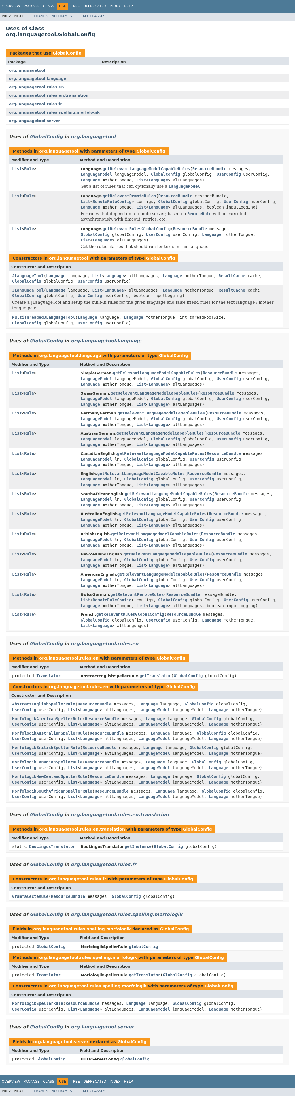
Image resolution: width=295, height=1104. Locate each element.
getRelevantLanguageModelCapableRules (146, 168)
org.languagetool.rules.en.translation (48, 95)
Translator (48, 675)
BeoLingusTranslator (52, 846)
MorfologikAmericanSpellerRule (47, 718)
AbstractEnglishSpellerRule (43, 704)
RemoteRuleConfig (112, 201)
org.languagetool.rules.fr (35, 104)
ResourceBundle (209, 168)
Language (90, 180)
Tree (75, 6)
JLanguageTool (28, 275)
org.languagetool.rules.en (36, 87)
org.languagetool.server (34, 121)
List (17, 168)
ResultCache (232, 275)
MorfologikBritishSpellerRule (46, 747)
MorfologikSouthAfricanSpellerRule (52, 791)
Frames (41, 16)
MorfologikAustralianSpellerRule (49, 733)
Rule (29, 168)
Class (48, 6)
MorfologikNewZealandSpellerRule (49, 776)
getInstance (138, 846)
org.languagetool (27, 70)
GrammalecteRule (30, 896)
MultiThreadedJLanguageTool (43, 317)
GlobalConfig (66, 53)
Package (31, 6)
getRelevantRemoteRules (129, 196)
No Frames (62, 16)
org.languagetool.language (37, 78)
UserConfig (229, 174)
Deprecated (94, 6)
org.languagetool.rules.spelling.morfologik (54, 112)
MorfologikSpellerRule (37, 1003)
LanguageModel (96, 174)
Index (115, 6)
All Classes (94, 16)
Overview (11, 6)
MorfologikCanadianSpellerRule (47, 762)
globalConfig (143, 946)
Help (128, 6)
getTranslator (155, 675)
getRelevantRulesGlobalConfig (137, 228)
